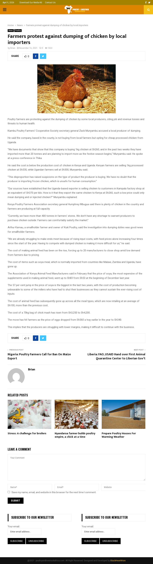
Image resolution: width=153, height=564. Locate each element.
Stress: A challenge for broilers (27, 433)
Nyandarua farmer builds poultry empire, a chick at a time (75, 435)
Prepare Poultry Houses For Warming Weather (119, 435)
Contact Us (50, 2)
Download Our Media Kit (31, 2)
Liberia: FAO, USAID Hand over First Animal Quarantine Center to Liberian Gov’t (116, 356)
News (11, 30)
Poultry (18, 30)
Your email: (14, 526)
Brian (12, 48)
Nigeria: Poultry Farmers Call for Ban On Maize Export (39, 356)
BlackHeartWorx (118, 560)
